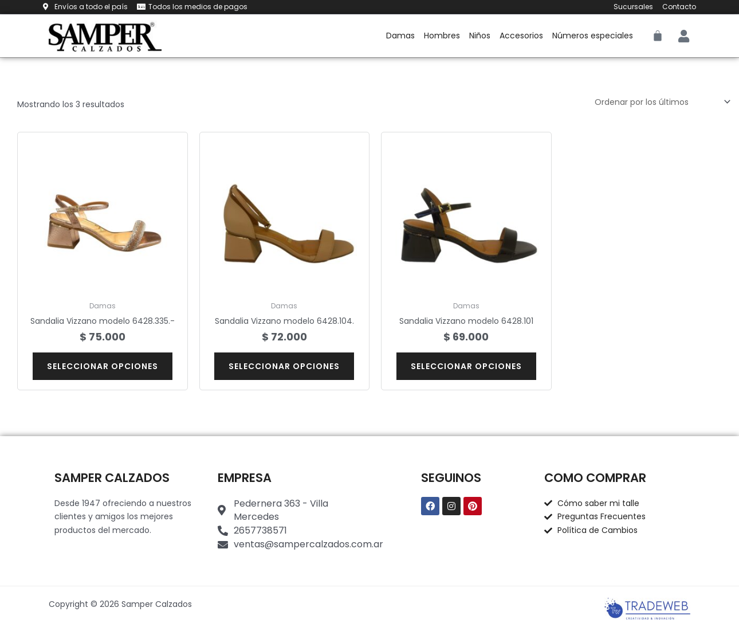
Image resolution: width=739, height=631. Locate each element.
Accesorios (521, 35)
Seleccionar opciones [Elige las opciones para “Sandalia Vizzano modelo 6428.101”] (466, 366)
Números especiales (592, 35)
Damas (400, 35)
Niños (479, 35)
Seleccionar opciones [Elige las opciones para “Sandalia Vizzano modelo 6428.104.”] (284, 366)
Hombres (442, 35)
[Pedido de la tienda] (660, 102)
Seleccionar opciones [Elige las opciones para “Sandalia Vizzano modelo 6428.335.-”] (102, 366)
